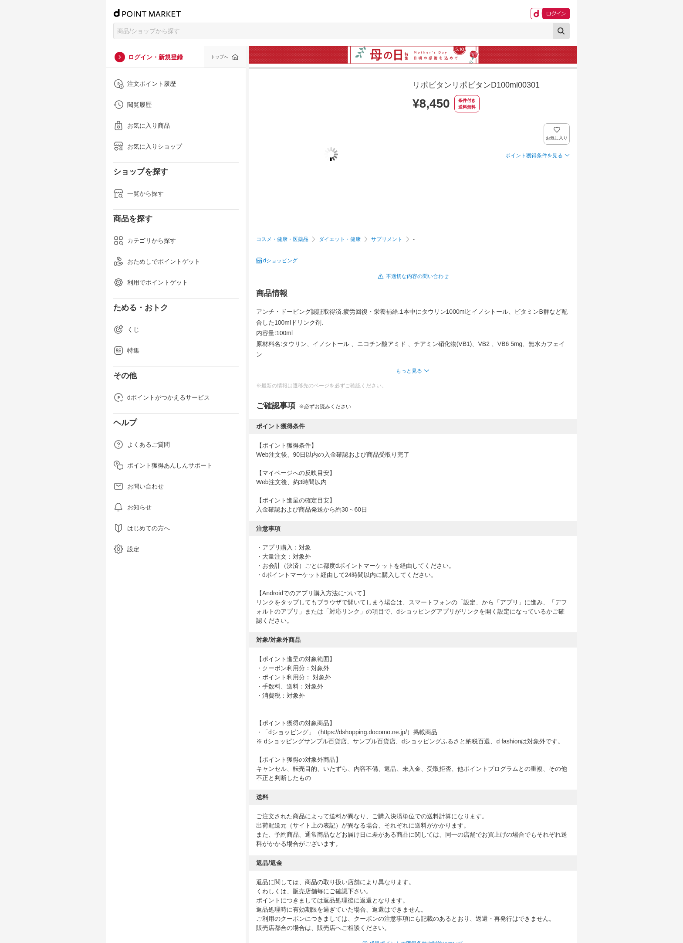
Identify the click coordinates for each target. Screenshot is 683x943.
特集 (126, 350)
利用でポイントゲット (150, 282)
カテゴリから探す (144, 240)
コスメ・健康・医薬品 (282, 239)
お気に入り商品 (141, 125)
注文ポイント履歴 (144, 83)
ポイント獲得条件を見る (534, 156)
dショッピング (280, 261)
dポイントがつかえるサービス (161, 397)
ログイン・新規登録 (155, 57)
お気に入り (557, 138)
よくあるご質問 (141, 444)
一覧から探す (138, 193)
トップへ (219, 56)
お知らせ (132, 507)
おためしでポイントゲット (156, 261)
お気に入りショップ (147, 146)
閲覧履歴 (132, 104)
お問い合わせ (138, 486)
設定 (126, 549)
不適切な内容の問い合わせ (417, 276)
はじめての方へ (141, 528)
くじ (126, 329)
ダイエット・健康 (340, 239)
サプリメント (386, 239)
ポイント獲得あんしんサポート (163, 465)
